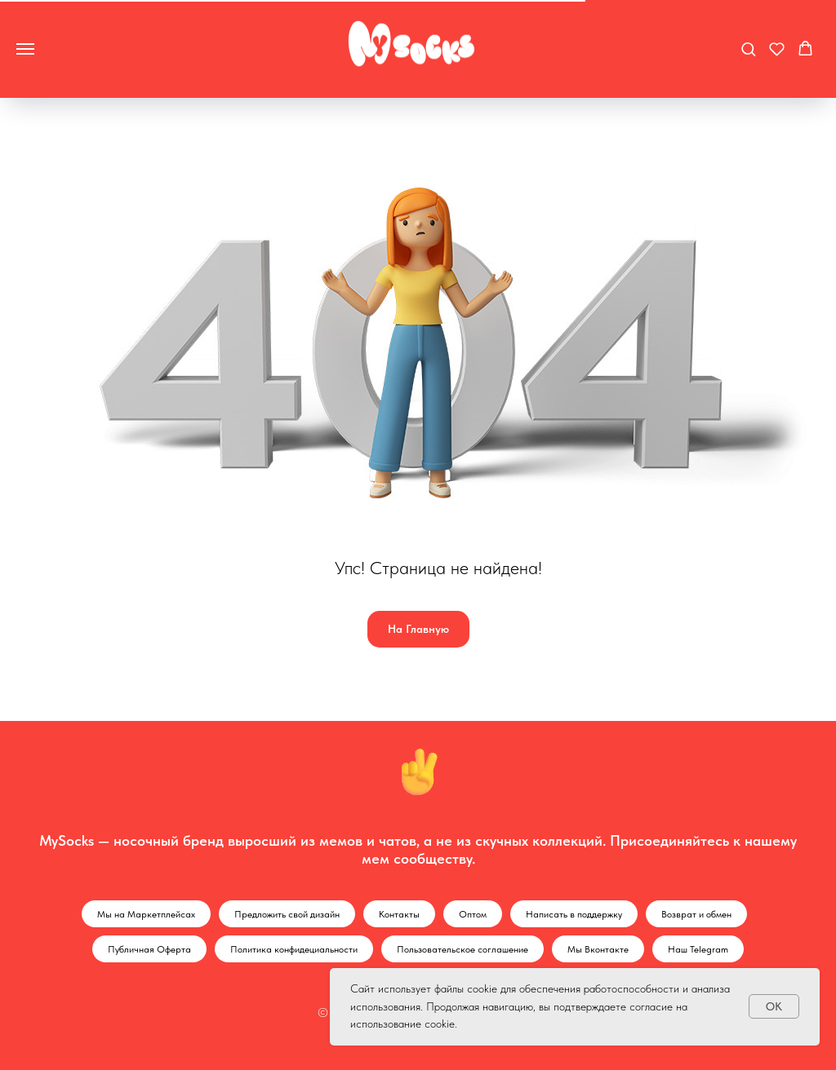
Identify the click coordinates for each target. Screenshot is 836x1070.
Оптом (473, 914)
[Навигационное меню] (25, 49)
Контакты (399, 914)
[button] (748, 48)
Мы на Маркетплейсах (146, 914)
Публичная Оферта (149, 949)
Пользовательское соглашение (462, 949)
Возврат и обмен (696, 914)
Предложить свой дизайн (287, 914)
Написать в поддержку (574, 914)
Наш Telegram (698, 949)
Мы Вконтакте (598, 949)
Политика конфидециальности (294, 949)
